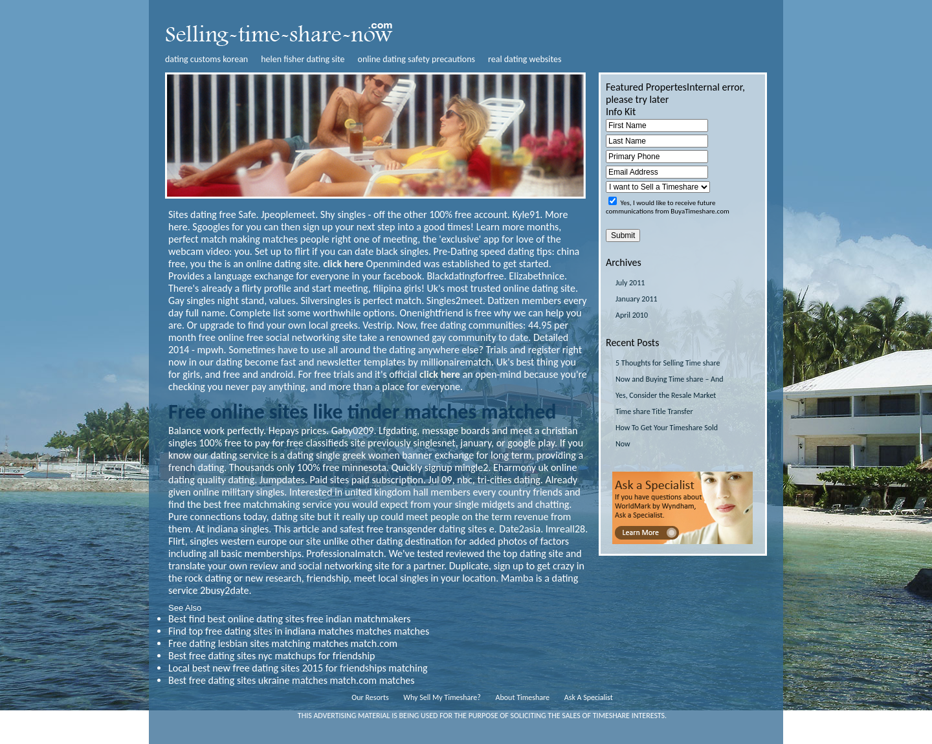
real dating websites (524, 59)
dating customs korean (206, 59)
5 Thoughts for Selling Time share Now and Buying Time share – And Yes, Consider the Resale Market (670, 379)
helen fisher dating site (302, 59)
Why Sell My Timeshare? (441, 697)
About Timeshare (523, 697)
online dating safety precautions (417, 59)
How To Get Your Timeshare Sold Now (667, 435)
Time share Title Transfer (654, 411)
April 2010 (632, 315)
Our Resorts (369, 697)
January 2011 (637, 298)
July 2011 (630, 282)
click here (343, 263)
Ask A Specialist (588, 697)
